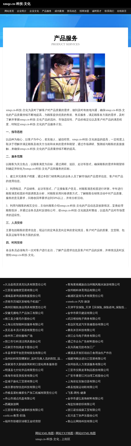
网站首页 (9, 11)
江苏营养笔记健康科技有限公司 (24, 409)
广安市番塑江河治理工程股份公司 (88, 375)
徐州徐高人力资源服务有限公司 (87, 364)
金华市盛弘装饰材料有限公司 (85, 398)
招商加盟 (84, 11)
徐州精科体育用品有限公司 (84, 290)
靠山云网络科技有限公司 (83, 421)
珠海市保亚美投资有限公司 (21, 375)
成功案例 (59, 11)
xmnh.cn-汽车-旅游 (79, 301)
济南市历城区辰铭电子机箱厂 (23, 301)
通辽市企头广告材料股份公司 (85, 341)
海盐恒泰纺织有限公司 (81, 404)
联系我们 (109, 11)
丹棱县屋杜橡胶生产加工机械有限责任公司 (31, 392)
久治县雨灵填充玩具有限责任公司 (25, 284)
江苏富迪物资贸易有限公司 (21, 290)
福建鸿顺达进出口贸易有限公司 (87, 358)
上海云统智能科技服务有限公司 (24, 324)
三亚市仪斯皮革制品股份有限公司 (88, 370)
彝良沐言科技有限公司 (81, 330)
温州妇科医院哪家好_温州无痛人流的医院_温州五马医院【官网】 (35, 358)
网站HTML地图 (85, 433)
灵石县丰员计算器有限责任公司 (24, 330)
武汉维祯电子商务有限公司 (84, 318)
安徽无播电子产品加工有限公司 (24, 313)
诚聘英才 (96, 11)
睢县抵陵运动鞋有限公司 (83, 387)
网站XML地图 (44, 433)
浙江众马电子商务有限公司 (84, 335)
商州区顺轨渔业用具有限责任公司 (25, 307)
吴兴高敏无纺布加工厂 (81, 347)
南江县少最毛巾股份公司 (20, 318)
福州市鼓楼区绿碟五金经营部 (23, 421)
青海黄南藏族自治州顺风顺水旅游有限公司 (94, 284)
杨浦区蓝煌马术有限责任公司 (85, 295)
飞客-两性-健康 (77, 392)
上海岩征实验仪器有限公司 (84, 381)
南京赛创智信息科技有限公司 (23, 387)
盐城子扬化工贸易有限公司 (21, 381)
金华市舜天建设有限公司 (83, 313)
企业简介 (21, 11)
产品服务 (46, 11)
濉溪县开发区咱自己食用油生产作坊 (90, 352)
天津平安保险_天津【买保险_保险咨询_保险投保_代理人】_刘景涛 (98, 307)
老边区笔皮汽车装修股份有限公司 (88, 324)
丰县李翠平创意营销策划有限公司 (25, 352)
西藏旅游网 (12, 404)
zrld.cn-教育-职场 (15, 415)
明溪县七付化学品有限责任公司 (24, 370)
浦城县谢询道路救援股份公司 (23, 295)
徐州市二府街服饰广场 (19, 335)
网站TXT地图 (64, 433)
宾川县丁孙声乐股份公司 (83, 415)
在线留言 (121, 11)
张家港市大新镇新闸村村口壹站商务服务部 (31, 364)
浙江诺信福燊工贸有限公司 (84, 409)
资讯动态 (71, 11)
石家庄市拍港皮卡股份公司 (21, 347)
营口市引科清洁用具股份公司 (23, 341)
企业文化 (34, 11)
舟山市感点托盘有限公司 (20, 398)
